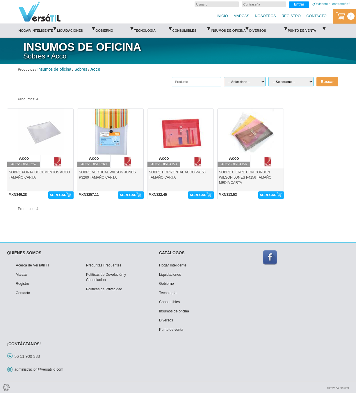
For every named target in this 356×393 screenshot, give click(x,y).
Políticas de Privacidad (104, 289)
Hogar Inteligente (37, 28)
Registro (22, 284)
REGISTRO (291, 16)
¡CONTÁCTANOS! (24, 344)
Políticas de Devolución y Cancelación (106, 277)
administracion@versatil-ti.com (38, 369)
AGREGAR (58, 195)
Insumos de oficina (230, 28)
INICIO (222, 16)
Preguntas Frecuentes (103, 265)
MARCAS (241, 16)
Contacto (23, 293)
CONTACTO (316, 16)
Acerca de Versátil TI (32, 265)
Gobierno (114, 28)
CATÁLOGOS (172, 252)
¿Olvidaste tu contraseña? (331, 4)
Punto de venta (306, 28)
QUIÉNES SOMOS (24, 252)
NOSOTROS (265, 16)
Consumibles (191, 28)
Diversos (268, 28)
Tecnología (153, 28)
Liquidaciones (76, 28)
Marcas (21, 275)
